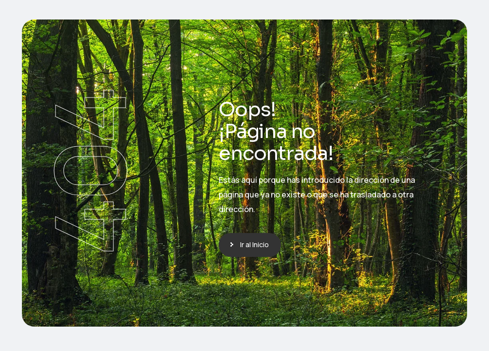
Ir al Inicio (254, 244)
